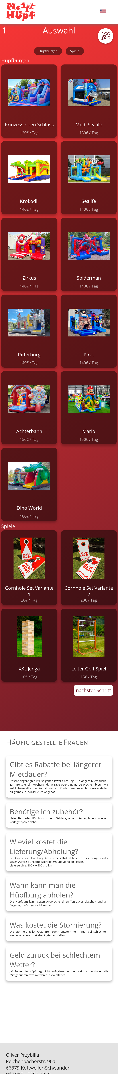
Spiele (74, 51)
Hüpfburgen (48, 51)
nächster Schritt (93, 690)
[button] (105, 36)
